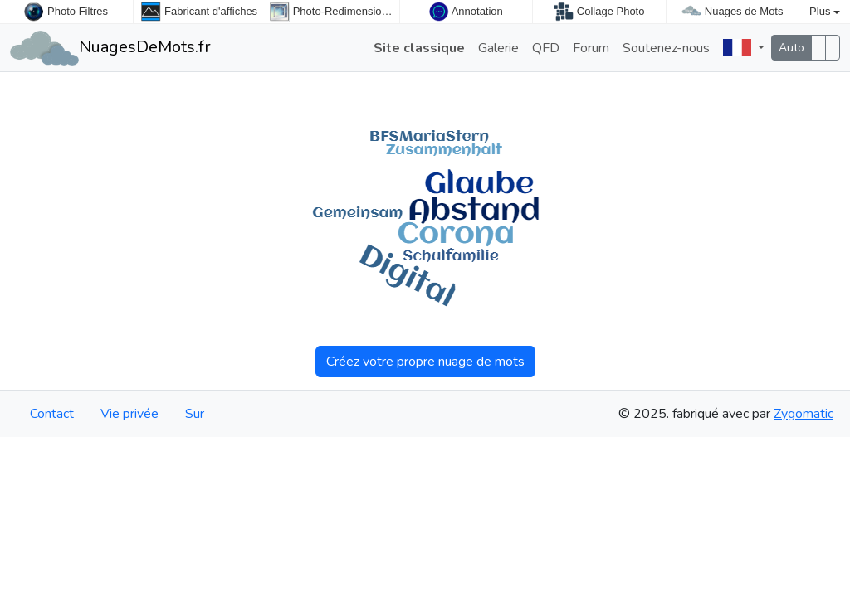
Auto (791, 48)
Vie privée (129, 414)
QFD (545, 48)
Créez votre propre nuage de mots (425, 361)
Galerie (498, 48)
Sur (194, 414)
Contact (52, 414)
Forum (591, 48)
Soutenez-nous (666, 48)
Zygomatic (803, 414)
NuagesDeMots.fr (110, 48)
